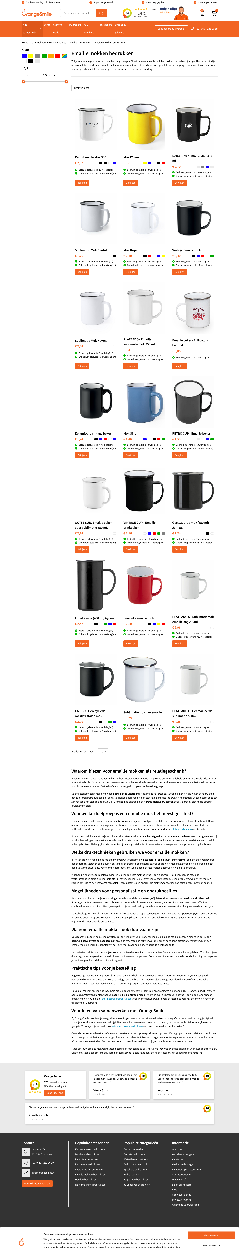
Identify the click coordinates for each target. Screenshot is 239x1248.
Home (25, 42)
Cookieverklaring (181, 1195)
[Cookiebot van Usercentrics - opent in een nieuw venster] (21, 1241)
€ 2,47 (79, 624)
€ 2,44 (79, 346)
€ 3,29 (127, 718)
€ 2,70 (176, 166)
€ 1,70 (79, 256)
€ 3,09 (79, 721)
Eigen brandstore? (182, 1184)
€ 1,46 (127, 439)
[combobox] (78, 13)
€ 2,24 (176, 533)
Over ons (177, 1149)
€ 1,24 (79, 439)
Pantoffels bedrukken (87, 1159)
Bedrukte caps (132, 1174)
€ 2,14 (79, 533)
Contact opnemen (182, 1174)
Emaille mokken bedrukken (90, 1174)
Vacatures (177, 1159)
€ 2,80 (127, 624)
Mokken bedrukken (80, 42)
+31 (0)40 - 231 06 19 (206, 29)
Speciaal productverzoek (171, 29)
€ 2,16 (127, 533)
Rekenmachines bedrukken (90, 1184)
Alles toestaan (211, 1216)
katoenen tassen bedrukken (127, 1026)
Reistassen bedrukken (87, 1164)
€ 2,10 (127, 256)
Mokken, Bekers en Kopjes (51, 42)
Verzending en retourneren (187, 1169)
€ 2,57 (79, 163)
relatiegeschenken (181, 829)
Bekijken (82, 183)
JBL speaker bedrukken (137, 1184)
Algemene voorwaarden (185, 1205)
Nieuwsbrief (179, 1179)
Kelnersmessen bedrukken (90, 1149)
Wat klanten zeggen (183, 1154)
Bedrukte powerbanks (136, 1164)
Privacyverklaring (181, 1200)
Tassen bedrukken (134, 1149)
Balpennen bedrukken (136, 1179)
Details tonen (51, 1241)
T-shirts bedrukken (134, 1154)
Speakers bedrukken (135, 1169)
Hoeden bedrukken (86, 1179)
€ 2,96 (176, 627)
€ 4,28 (176, 721)
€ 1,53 (176, 439)
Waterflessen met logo (136, 1159)
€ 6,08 (176, 351)
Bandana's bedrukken (87, 1154)
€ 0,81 (127, 163)
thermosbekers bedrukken (117, 999)
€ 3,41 (127, 350)
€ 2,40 (176, 256)
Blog (174, 1189)
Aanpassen (211, 1226)
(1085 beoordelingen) (55, 1086)
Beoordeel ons (55, 1093)
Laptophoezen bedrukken (89, 1169)
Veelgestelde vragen (183, 1164)
